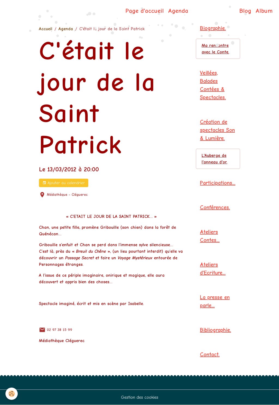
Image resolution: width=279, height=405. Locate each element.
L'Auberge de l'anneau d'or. (214, 159)
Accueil (45, 28)
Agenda (178, 10)
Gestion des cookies (139, 397)
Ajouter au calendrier (64, 183)
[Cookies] (11, 394)
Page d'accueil (144, 10)
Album (264, 10)
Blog (245, 10)
